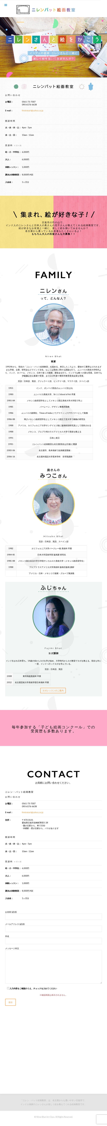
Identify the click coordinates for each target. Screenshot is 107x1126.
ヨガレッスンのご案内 (53, 690)
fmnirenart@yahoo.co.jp (32, 110)
